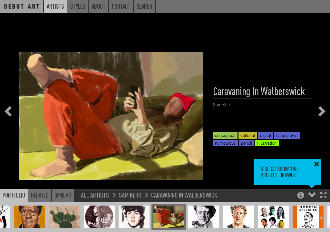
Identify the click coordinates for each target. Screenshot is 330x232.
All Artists (95, 194)
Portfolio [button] (14, 195)
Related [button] (40, 195)
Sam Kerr (130, 194)
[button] (323, 195)
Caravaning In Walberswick (184, 194)
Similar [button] (62, 195)
